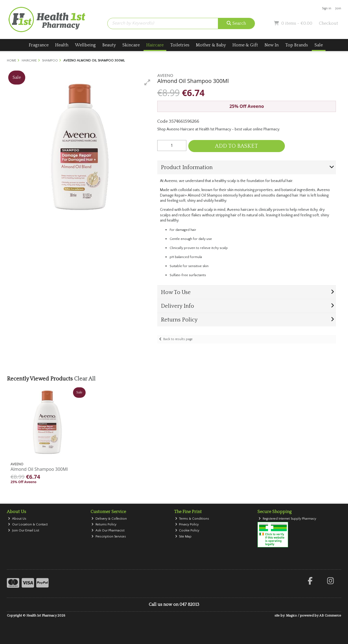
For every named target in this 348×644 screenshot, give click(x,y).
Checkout (328, 23)
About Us (17, 518)
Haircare (155, 45)
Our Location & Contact (28, 524)
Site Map (183, 536)
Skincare (131, 45)
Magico (291, 615)
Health (61, 45)
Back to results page (178, 339)
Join (338, 8)
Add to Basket (236, 146)
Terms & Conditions (192, 518)
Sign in (326, 8)
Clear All (85, 379)
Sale (319, 45)
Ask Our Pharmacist (108, 530)
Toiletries (179, 45)
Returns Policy (103, 524)
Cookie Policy (187, 530)
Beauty (109, 45)
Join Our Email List (23, 530)
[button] (147, 82)
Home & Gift (245, 45)
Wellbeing (85, 45)
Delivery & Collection (109, 518)
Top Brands (296, 45)
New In (272, 45)
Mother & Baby (211, 45)
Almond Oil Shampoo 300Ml (39, 469)
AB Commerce (330, 615)
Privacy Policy (187, 524)
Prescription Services (108, 536)
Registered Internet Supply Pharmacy (287, 518)
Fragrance (39, 45)
